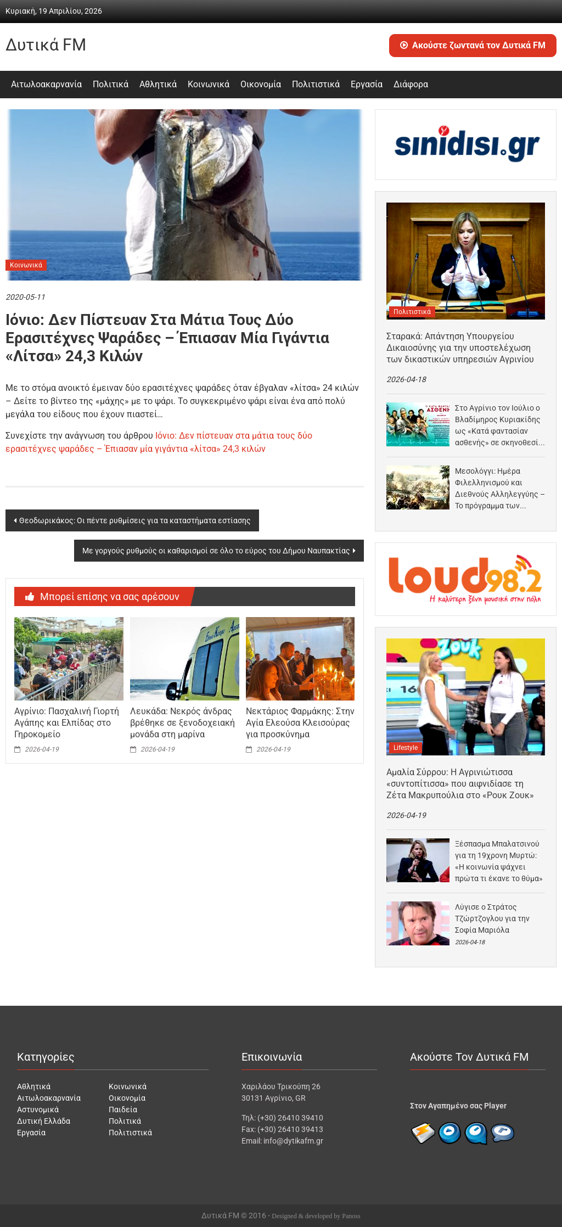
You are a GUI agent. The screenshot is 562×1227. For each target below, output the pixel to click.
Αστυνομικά (38, 1109)
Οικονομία (260, 84)
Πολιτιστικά (316, 84)
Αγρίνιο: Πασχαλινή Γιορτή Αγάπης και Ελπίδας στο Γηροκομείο (66, 722)
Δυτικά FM (45, 44)
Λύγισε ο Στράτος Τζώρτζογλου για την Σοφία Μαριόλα (492, 918)
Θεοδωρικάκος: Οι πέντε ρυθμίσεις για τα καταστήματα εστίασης (135, 520)
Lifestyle (406, 748)
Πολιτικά (110, 84)
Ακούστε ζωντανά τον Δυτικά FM (473, 45)
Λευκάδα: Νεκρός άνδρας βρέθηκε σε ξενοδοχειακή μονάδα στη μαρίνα (182, 722)
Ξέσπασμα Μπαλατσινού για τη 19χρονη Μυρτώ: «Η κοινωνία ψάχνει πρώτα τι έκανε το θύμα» (499, 861)
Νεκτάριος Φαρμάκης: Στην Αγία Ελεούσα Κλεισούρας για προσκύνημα (300, 722)
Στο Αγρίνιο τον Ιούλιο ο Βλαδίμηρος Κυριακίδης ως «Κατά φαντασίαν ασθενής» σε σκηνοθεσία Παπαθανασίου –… (499, 426)
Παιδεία (123, 1109)
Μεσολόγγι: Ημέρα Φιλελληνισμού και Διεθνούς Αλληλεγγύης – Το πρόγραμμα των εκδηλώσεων (500, 489)
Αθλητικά (158, 84)
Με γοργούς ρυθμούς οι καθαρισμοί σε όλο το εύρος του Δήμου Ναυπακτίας (216, 550)
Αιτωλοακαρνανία (46, 84)
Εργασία (367, 84)
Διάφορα (411, 84)
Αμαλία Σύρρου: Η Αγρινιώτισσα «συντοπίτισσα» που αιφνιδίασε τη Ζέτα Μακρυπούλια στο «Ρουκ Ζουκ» (460, 783)
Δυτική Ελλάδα (43, 1121)
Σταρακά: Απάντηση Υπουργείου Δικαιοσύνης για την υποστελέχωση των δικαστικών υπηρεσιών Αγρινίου (460, 348)
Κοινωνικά (208, 84)
